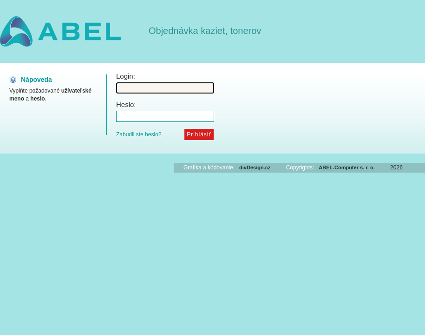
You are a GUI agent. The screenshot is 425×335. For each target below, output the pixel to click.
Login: (125, 76)
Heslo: (126, 104)
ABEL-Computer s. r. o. (346, 167)
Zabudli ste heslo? (138, 134)
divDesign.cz (254, 167)
